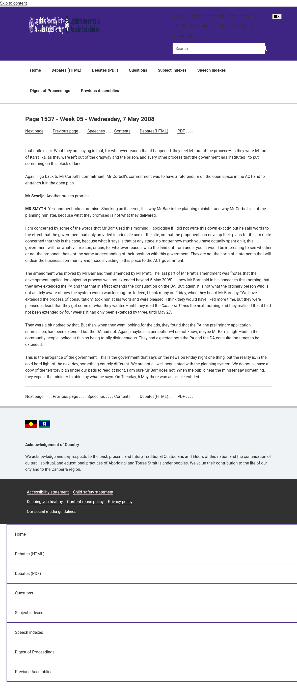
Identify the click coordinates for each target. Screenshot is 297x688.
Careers (246, 25)
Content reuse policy (85, 501)
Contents (122, 131)
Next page (34, 131)
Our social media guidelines (51, 511)
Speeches (96, 131)
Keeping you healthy (45, 501)
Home (35, 70)
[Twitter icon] (254, 490)
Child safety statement (93, 492)
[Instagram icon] (230, 490)
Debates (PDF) (105, 70)
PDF (181, 131)
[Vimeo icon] (266, 490)
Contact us (183, 35)
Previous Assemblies (100, 90)
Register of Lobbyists (216, 25)
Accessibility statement (48, 492)
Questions (138, 70)
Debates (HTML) (66, 70)
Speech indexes (211, 70)
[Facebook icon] (242, 490)
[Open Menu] (277, 16)
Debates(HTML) (154, 131)
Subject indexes (172, 70)
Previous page (65, 131)
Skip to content (13, 3)
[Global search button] (264, 48)
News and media (209, 16)
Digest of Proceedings (50, 90)
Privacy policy (120, 501)
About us (182, 16)
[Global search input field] (218, 48)
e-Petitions (183, 25)
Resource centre (242, 16)
